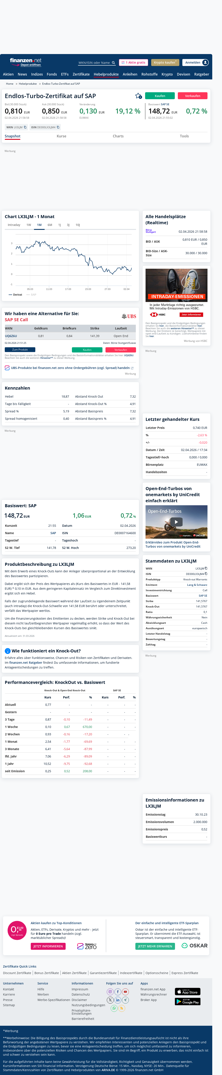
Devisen (183, 74)
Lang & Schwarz (197, 585)
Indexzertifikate (131, 973)
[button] (133, 62)
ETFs (65, 74)
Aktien (8, 74)
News (22, 74)
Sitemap (9, 1005)
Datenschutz (81, 994)
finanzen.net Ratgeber (25, 662)
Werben (43, 994)
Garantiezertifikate (103, 973)
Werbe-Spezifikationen (53, 1000)
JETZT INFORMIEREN (48, 946)
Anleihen (130, 74)
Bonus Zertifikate (46, 973)
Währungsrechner (154, 994)
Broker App (149, 1000)
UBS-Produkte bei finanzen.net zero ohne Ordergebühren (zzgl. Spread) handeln (72, 368)
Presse (8, 1000)
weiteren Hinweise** (182, 328)
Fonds (52, 74)
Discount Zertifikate (17, 973)
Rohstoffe (149, 74)
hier (161, 325)
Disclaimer (79, 1000)
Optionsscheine (157, 973)
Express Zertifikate (185, 973)
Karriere (9, 994)
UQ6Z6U (11, 336)
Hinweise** (46, 357)
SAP (53, 533)
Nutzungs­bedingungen (88, 1005)
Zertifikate (81, 74)
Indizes (37, 74)
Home (9, 84)
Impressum (80, 989)
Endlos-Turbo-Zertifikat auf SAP (61, 84)
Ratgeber (201, 74)
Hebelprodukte (106, 74)
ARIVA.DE (108, 1070)
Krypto (167, 74)
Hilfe (40, 989)
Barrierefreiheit (83, 1019)
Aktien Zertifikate (74, 973)
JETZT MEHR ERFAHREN (155, 946)
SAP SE (165, 104)
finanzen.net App (153, 989)
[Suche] (113, 62)
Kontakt (8, 989)
